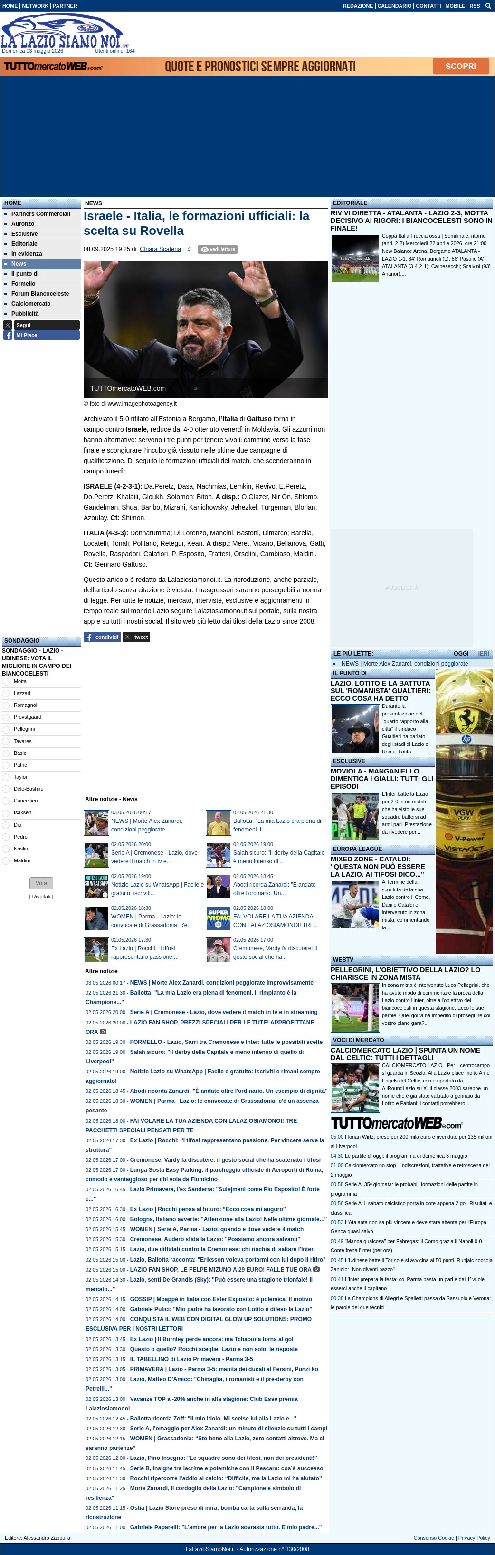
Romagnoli (26, 705)
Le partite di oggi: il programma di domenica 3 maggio (406, 1156)
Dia (17, 825)
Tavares (23, 741)
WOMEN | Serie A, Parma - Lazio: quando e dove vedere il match (217, 1229)
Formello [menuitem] (20, 283)
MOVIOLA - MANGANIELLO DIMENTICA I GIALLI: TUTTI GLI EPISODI (382, 778)
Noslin (21, 848)
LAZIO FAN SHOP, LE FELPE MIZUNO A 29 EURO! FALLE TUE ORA (221, 1269)
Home (12, 203)
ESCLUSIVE (349, 761)
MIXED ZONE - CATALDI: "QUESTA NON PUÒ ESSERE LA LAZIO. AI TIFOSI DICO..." (378, 866)
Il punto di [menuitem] (21, 273)
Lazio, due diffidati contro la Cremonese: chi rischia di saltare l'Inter (222, 1249)
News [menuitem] (15, 264)
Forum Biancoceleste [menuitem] (36, 293)
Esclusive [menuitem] (21, 234)
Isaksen (22, 812)
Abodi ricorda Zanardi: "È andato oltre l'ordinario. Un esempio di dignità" (229, 1091)
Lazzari (22, 693)
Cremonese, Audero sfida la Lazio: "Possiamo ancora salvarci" (215, 1239)
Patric (20, 765)
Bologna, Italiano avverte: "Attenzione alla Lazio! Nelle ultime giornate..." (228, 1219)
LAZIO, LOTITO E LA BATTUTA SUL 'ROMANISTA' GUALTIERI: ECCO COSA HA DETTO (381, 690)
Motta (20, 681)
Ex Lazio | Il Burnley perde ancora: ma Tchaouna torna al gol (212, 1339)
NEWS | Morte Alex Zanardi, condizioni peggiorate (405, 663)
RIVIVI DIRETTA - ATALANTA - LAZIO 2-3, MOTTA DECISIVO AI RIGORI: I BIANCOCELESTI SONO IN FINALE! (412, 220)
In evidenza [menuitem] (23, 254)
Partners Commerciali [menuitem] (37, 214)
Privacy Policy (474, 1538)
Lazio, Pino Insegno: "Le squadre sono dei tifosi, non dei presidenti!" (223, 1458)
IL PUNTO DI (350, 673)
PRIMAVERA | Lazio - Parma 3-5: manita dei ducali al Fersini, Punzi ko (224, 1369)
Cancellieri (26, 800)
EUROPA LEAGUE (357, 849)
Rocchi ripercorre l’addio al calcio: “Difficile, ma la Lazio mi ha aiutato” (226, 1478)
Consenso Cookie (434, 1538)
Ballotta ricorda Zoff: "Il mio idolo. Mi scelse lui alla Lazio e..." (213, 1418)
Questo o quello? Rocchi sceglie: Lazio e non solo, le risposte (214, 1349)
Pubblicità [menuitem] (21, 313)
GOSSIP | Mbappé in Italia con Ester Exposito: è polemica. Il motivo (221, 1299)
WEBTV (343, 959)
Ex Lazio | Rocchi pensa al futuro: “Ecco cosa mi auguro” (208, 1209)
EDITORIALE (350, 203)
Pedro (21, 837)
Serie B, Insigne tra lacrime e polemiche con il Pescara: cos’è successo (227, 1468)
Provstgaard (27, 717)
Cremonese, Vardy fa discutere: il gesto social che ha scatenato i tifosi (225, 1160)
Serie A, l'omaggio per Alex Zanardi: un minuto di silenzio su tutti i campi (228, 1428)
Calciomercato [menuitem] (27, 303)
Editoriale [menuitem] (21, 244)
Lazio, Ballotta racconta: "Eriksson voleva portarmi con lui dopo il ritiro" (228, 1259)
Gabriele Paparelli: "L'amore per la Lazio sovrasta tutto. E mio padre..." (226, 1527)
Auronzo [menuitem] (19, 224)
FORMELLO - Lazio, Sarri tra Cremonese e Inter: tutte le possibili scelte (226, 1042)
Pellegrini (24, 729)
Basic (20, 753)
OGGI (461, 653)
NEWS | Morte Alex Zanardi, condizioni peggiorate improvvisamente (222, 982)
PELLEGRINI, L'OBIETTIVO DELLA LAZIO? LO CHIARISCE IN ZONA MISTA (405, 973)
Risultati (41, 896)
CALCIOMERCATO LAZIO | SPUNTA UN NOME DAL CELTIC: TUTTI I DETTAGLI (405, 1054)
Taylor (21, 777)
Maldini (22, 860)
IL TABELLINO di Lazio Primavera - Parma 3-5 (191, 1359)
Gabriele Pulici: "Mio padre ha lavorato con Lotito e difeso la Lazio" (221, 1309)
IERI (483, 653)
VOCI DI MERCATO (358, 1040)
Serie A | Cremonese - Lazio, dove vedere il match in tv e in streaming (224, 1012)
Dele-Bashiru (28, 789)
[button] (41, 883)
